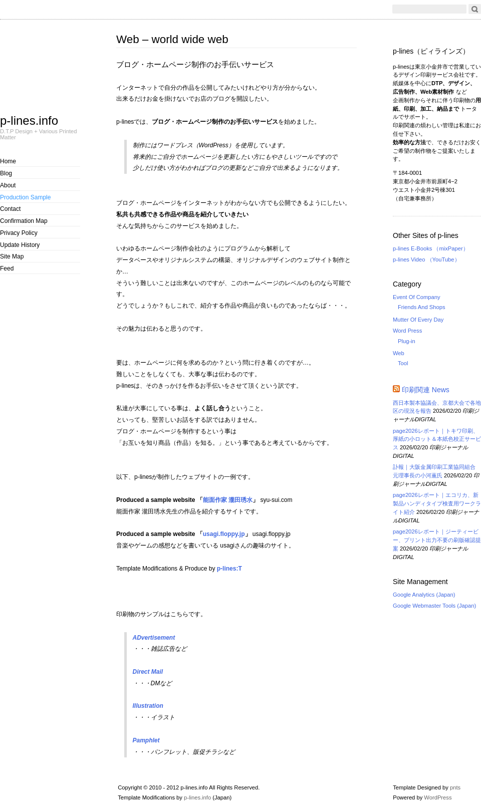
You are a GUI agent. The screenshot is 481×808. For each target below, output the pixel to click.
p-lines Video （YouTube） (426, 259)
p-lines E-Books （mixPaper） (430, 248)
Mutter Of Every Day (418, 320)
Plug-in (406, 341)
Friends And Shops (421, 307)
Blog (6, 173)
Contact (10, 208)
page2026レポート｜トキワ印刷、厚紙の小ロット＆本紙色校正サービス (437, 439)
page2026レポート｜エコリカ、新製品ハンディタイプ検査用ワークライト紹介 (437, 503)
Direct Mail (148, 671)
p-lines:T (229, 568)
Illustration (148, 705)
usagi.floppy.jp (224, 533)
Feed (7, 268)
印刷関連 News (425, 390)
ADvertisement (154, 637)
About (8, 185)
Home (8, 161)
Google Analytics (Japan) (424, 595)
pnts (455, 787)
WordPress (437, 797)
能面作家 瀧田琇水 (228, 499)
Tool (403, 363)
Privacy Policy (19, 232)
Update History (20, 244)
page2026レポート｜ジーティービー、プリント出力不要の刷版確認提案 (437, 540)
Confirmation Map (24, 220)
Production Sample (25, 197)
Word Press (407, 331)
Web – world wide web (172, 39)
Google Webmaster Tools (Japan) (434, 606)
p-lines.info (29, 120)
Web (398, 353)
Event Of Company (416, 297)
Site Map (12, 256)
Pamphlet (146, 740)
